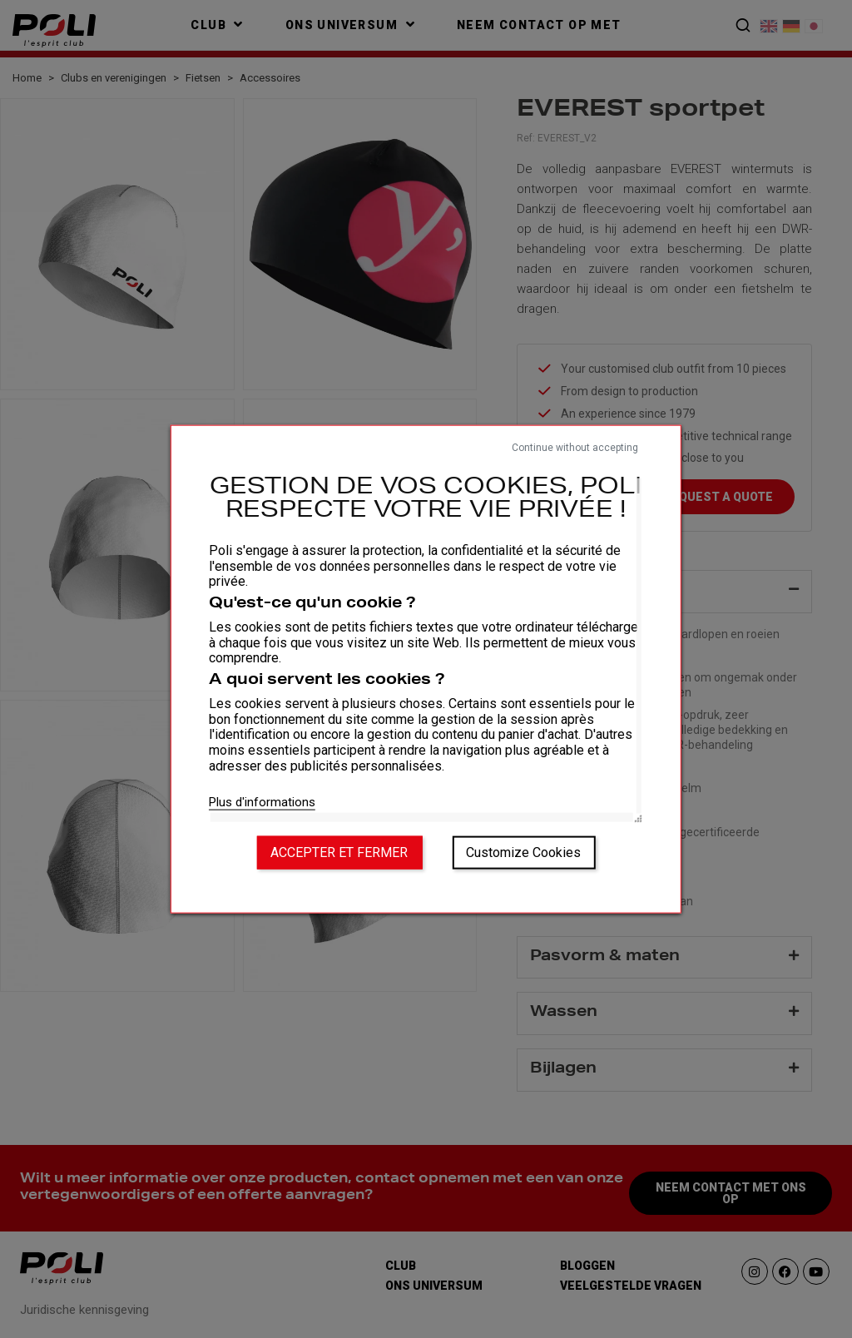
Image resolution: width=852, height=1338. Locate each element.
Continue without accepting (575, 447)
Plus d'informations (262, 801)
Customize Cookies (523, 852)
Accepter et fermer (339, 852)
